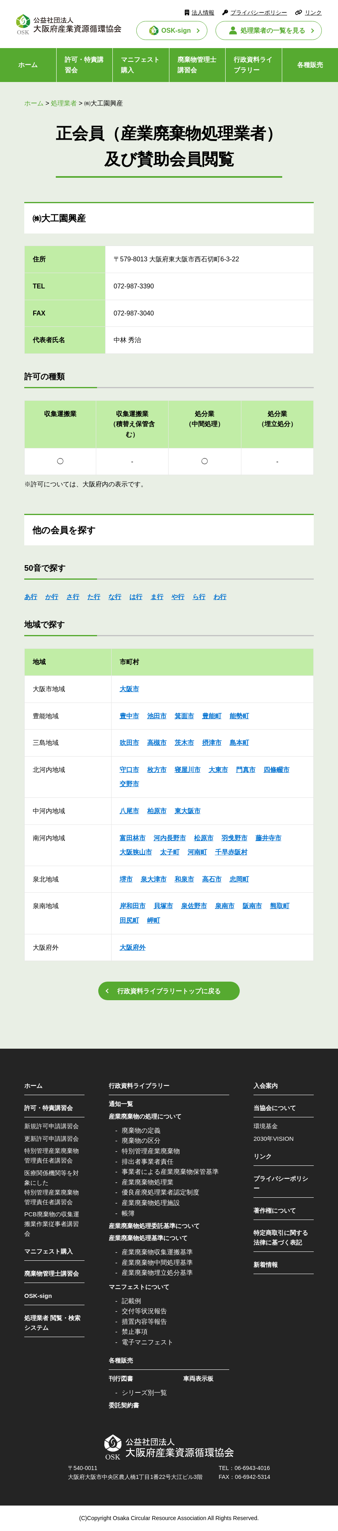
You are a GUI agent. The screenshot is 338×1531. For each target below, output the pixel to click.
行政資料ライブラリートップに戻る (169, 991)
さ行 (72, 596)
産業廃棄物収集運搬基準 (157, 1252)
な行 (114, 596)
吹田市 (129, 742)
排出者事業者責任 (147, 1161)
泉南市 (224, 905)
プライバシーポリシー (258, 12)
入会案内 (266, 1085)
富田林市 (133, 838)
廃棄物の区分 (141, 1140)
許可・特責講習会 (84, 65)
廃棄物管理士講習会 (196, 65)
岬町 (153, 920)
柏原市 (157, 811)
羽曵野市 (234, 838)
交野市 (129, 783)
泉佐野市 (194, 905)
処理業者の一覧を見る (273, 30)
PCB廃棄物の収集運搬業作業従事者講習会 (51, 1224)
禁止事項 (135, 1331)
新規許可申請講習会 (51, 1126)
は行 (135, 596)
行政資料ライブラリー (253, 65)
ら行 (198, 596)
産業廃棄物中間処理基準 (157, 1262)
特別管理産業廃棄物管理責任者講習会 (51, 1155)
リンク (313, 12)
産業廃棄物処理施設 (151, 1202)
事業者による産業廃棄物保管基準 (170, 1171)
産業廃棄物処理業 (147, 1182)
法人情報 (203, 12)
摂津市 (212, 742)
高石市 (212, 879)
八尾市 (129, 811)
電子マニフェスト (147, 1342)
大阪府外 (133, 947)
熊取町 (279, 905)
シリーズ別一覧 (144, 1392)
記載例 (131, 1301)
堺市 (126, 879)
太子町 (170, 852)
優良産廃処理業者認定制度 (160, 1192)
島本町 (239, 742)
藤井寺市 (268, 838)
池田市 (157, 716)
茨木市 (184, 742)
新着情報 (266, 1264)
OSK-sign (176, 30)
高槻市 (157, 742)
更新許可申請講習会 (51, 1138)
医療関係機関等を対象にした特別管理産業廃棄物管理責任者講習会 (51, 1187)
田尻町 (129, 920)
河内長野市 (170, 838)
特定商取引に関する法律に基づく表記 (281, 1237)
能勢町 (239, 716)
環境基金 (266, 1126)
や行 (177, 596)
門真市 (246, 769)
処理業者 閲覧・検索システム (52, 1322)
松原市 (203, 838)
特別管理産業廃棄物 (151, 1151)
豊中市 (129, 716)
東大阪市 (188, 811)
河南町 (197, 852)
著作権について (275, 1210)
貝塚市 (163, 905)
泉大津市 (154, 879)
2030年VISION (274, 1138)
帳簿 (128, 1213)
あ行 (30, 596)
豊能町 (212, 716)
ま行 (156, 596)
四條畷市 (276, 769)
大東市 (218, 769)
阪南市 (252, 905)
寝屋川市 (188, 769)
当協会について (275, 1107)
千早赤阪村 (231, 852)
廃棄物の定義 (141, 1130)
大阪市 (129, 689)
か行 (51, 596)
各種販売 (310, 64)
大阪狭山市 (136, 852)
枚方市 (157, 769)
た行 (93, 596)
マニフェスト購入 (140, 65)
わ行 (219, 596)
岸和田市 (133, 905)
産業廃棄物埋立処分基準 (157, 1272)
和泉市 (184, 879)
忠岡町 (239, 879)
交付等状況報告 (144, 1311)
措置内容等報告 (144, 1321)
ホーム (28, 64)
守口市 (129, 769)
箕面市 (184, 716)
